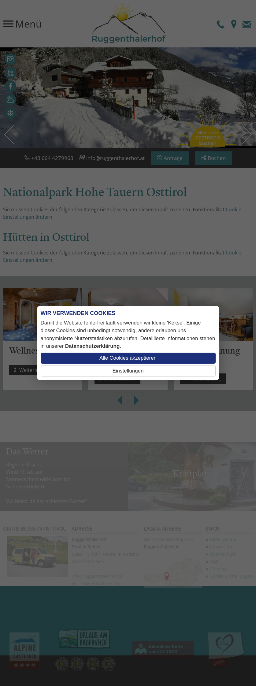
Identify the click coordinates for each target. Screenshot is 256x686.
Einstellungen (127, 371)
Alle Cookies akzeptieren (128, 358)
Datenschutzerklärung (92, 346)
